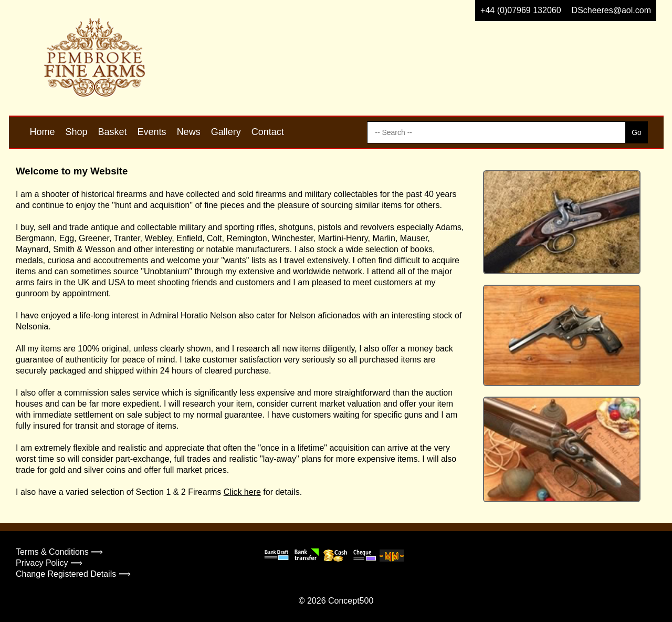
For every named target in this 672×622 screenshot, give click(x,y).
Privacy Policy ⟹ (49, 562)
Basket (112, 132)
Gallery (226, 132)
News (189, 132)
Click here (242, 492)
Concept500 (350, 600)
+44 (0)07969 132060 (520, 10)
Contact (267, 132)
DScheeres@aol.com (611, 10)
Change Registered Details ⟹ (73, 573)
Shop (77, 132)
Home (42, 132)
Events (152, 132)
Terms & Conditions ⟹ (59, 551)
